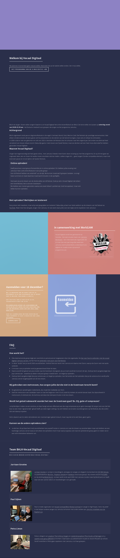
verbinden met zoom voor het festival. (52, 361)
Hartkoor (71, 474)
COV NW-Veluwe (103, 472)
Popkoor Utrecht (60, 474)
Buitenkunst (49, 477)
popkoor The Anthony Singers (58, 536)
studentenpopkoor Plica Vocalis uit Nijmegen (86, 536)
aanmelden (13, 321)
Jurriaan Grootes (40, 472)
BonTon (51, 474)
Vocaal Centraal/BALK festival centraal (68, 507)
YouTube (12, 208)
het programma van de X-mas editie (27, 69)
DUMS (105, 474)
